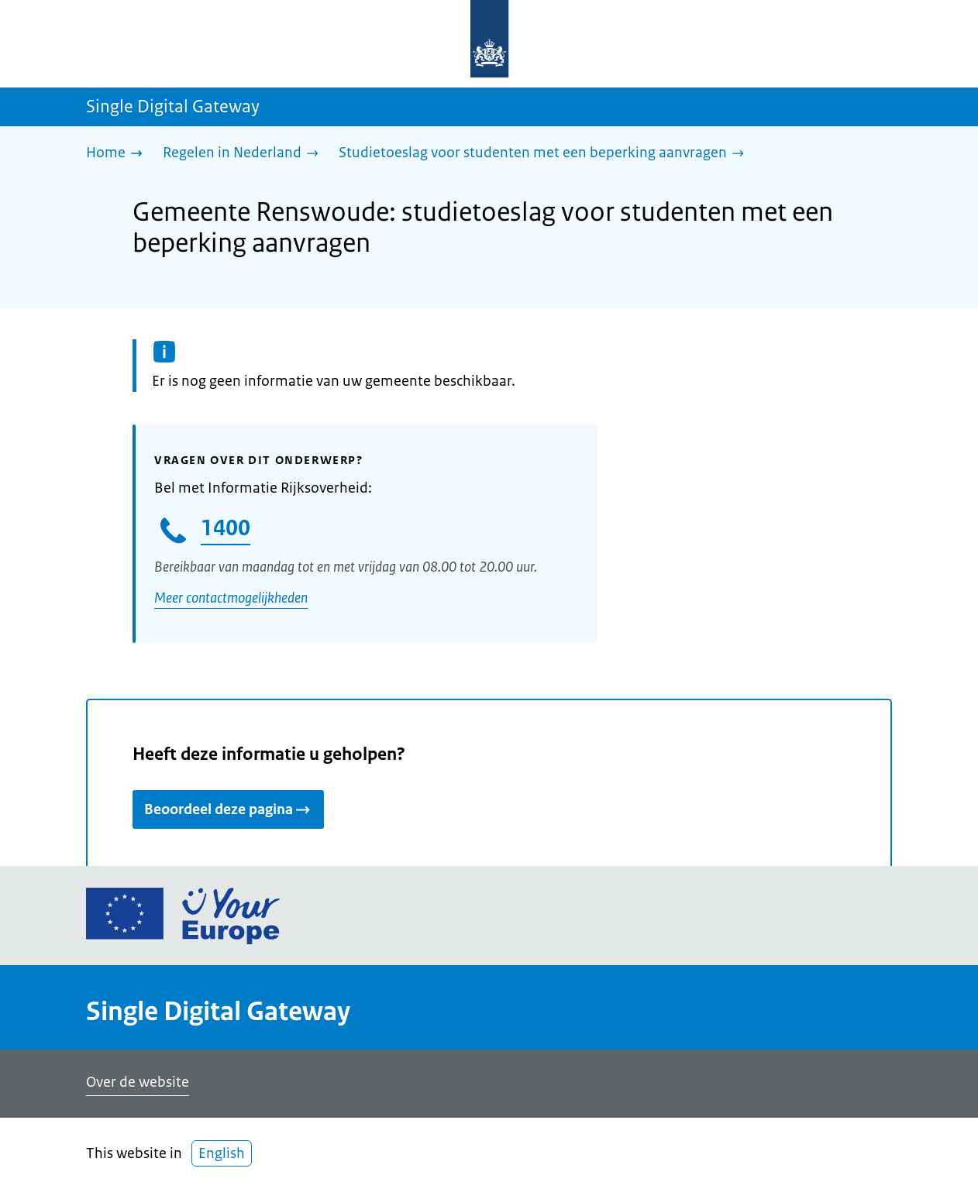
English (221, 1153)
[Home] (118, 154)
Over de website (137, 1082)
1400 (225, 527)
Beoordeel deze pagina (228, 809)
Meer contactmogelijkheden (231, 598)
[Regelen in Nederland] (244, 154)
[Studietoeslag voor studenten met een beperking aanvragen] (545, 154)
